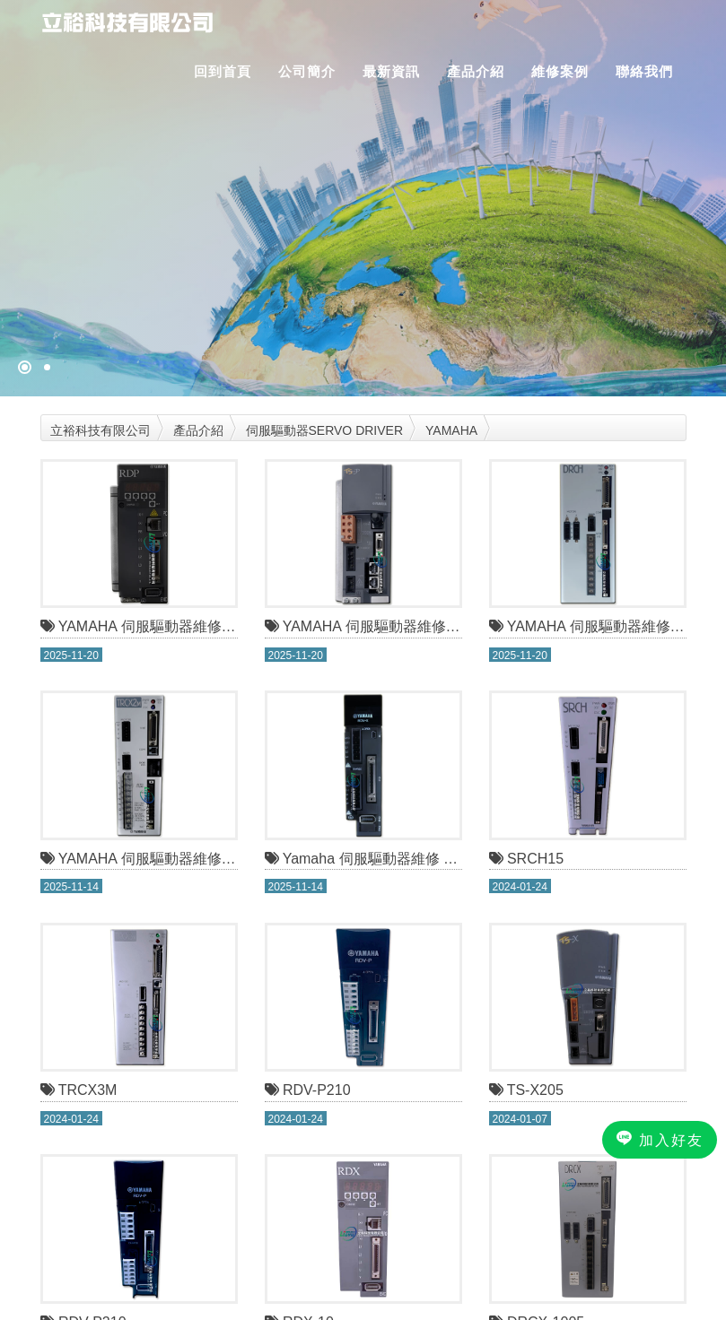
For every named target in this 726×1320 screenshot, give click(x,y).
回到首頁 (222, 71)
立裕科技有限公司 (100, 430)
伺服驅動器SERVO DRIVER (325, 430)
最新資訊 (391, 71)
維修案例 (560, 71)
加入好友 (660, 1139)
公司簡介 (307, 71)
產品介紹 (475, 71)
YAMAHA (451, 430)
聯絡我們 (644, 71)
